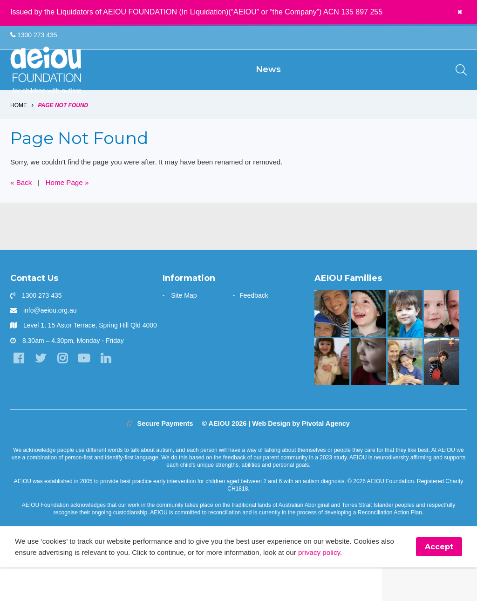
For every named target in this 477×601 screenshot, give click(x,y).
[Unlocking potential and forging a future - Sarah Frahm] (441, 345)
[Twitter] (43, 391)
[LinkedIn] (112, 391)
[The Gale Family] (405, 345)
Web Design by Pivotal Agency (301, 455)
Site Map (184, 327)
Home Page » (70, 215)
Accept (439, 579)
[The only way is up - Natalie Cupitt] (368, 393)
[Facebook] (19, 391)
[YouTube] (89, 391)
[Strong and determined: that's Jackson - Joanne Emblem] (405, 393)
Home (18, 136)
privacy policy (351, 585)
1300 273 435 (33, 35)
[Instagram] (66, 391)
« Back (21, 215)
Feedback (253, 327)
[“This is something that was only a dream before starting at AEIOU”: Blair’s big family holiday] (331, 393)
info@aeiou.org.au (50, 342)
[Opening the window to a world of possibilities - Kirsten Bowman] (331, 345)
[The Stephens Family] (368, 345)
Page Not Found (63, 136)
